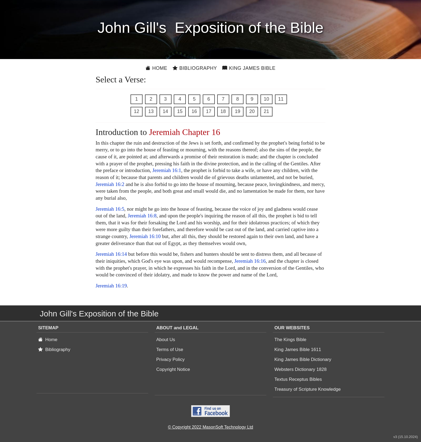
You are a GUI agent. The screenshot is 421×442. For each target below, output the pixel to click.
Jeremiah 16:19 (111, 285)
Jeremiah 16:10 (145, 236)
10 (266, 99)
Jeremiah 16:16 (250, 261)
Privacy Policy (170, 359)
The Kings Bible (290, 339)
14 (165, 111)
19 (237, 111)
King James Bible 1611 (297, 349)
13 (151, 111)
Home (156, 68)
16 (194, 111)
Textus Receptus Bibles (298, 379)
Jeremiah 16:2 (110, 184)
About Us (165, 339)
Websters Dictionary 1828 (300, 369)
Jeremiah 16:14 (111, 254)
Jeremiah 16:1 (167, 170)
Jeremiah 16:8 (142, 215)
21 (266, 111)
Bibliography (195, 68)
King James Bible (248, 68)
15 (180, 111)
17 (208, 111)
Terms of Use (169, 349)
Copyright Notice (173, 369)
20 (252, 111)
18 (223, 111)
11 (281, 99)
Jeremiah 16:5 (110, 209)
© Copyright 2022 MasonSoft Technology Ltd (210, 427)
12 (136, 111)
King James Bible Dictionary (302, 359)
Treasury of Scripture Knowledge (307, 389)
